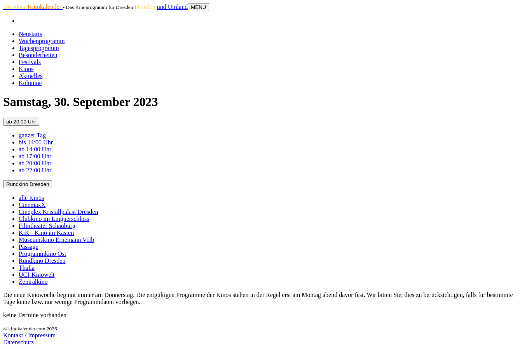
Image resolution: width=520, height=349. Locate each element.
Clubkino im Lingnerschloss (54, 218)
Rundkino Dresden (27, 184)
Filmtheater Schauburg (47, 225)
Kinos (26, 69)
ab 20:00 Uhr (21, 122)
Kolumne (30, 83)
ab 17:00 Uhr (35, 156)
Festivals (30, 62)
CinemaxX (32, 204)
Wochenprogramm (42, 41)
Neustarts (30, 34)
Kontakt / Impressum (29, 335)
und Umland (172, 6)
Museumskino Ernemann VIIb (56, 239)
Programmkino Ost (42, 253)
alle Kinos (31, 197)
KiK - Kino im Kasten (46, 232)
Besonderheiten (38, 55)
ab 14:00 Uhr (35, 149)
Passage (28, 246)
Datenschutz (18, 342)
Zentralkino (33, 281)
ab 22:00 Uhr (35, 170)
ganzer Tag (32, 135)
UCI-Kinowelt (36, 274)
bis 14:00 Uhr (36, 142)
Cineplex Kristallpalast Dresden (58, 211)
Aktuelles (30, 76)
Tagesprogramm (39, 48)
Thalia (27, 267)
